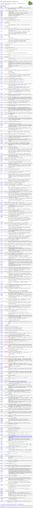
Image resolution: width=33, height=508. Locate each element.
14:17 (1, 364)
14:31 (1, 401)
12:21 (1, 203)
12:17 (1, 191)
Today (13, 3)
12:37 (1, 245)
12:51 (1, 276)
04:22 (1, 31)
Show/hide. (15, 25)
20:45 (1, 489)
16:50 (1, 449)
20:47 (1, 492)
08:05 (1, 65)
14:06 (1, 339)
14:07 (1, 343)
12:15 (1, 187)
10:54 (1, 86)
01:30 (1, 10)
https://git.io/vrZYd (15, 87)
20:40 (1, 485)
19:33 (1, 467)
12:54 (1, 288)
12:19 (1, 198)
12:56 (1, 294)
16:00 (1, 420)
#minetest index (10, 3)
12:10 (1, 171)
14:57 (1, 407)
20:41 (1, 488)
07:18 (1, 51)
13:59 (1, 313)
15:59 (1, 418)
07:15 (1, 50)
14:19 (1, 370)
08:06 (1, 66)
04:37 (1, 34)
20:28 (1, 478)
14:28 (1, 388)
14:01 (1, 317)
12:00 (1, 143)
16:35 (1, 435)
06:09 (1, 39)
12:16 (1, 189)
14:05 (1, 337)
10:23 (1, 76)
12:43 (1, 257)
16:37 (1, 442)
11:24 (1, 107)
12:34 (1, 238)
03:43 (1, 26)
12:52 (1, 281)
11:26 (1, 114)
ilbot (3, 506)
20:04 (1, 475)
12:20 (1, 200)
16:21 (1, 425)
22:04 (1, 497)
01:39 (1, 18)
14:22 (1, 371)
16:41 (1, 443)
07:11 (1, 44)
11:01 (1, 89)
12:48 (1, 267)
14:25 (1, 379)
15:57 (1, 415)
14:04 (1, 331)
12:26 (1, 217)
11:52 (1, 122)
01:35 (1, 16)
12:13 (1, 183)
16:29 (1, 427)
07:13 (1, 47)
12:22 (1, 206)
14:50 (1, 404)
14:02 (1, 321)
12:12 (1, 178)
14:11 (1, 355)
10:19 (1, 70)
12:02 (1, 149)
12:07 (1, 166)
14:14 (1, 358)
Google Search (19, 3)
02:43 (1, 24)
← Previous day (2, 3)
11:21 (1, 104)
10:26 (1, 77)
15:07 (1, 411)
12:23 (1, 211)
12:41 (1, 253)
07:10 (1, 43)
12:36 (1, 243)
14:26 (1, 384)
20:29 (1, 480)
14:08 (1, 344)
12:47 (1, 264)
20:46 (1, 490)
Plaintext (23, 3)
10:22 (1, 74)
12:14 (1, 185)
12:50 (1, 273)
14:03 (1, 330)
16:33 (1, 432)
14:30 (1, 395)
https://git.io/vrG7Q (12, 41)
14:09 (1, 348)
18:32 (1, 463)
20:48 (1, 493)
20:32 (1, 481)
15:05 (1, 409)
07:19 (1, 54)
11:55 (1, 131)
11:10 (1, 100)
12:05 (1, 156)
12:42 (1, 255)
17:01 (1, 457)
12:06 (1, 161)
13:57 (1, 307)
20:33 (1, 484)
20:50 (1, 495)
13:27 (1, 299)
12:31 (1, 229)
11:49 (1, 121)
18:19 (1, 460)
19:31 (1, 465)
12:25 (1, 216)
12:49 (1, 269)
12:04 (1, 154)
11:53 (1, 124)
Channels (6, 3)
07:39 (1, 56)
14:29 (1, 392)
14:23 (1, 375)
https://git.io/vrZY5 (19, 84)
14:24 (1, 377)
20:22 (1, 477)
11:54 (1, 127)
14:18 (1, 367)
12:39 (1, 247)
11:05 (1, 94)
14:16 (1, 363)
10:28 (1, 79)
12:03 (1, 153)
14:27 (1, 386)
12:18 (1, 196)
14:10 (1, 351)
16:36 (1, 438)
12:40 (1, 250)
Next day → (15, 3)
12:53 (1, 287)
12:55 (1, 290)
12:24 (1, 212)
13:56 (1, 304)
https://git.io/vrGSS (12, 33)
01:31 (1, 14)
